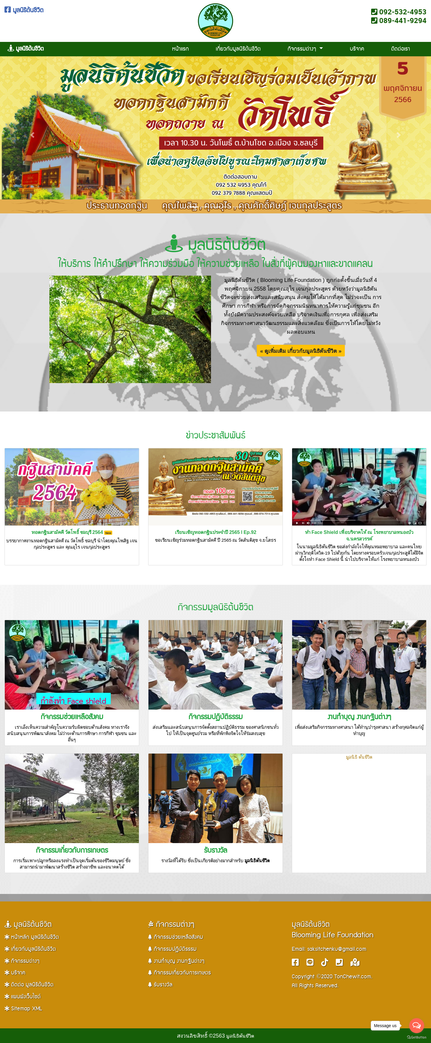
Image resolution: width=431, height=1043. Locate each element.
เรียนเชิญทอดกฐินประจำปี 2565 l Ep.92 (216, 532)
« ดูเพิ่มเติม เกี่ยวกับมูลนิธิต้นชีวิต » (301, 350)
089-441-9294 (399, 20)
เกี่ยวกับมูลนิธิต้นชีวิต (238, 49)
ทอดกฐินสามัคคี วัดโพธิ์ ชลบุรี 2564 (72, 532)
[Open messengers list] (416, 1025)
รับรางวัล (215, 851)
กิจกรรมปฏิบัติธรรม (216, 717)
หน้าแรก (180, 49)
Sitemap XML (23, 1008)
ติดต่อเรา (400, 49)
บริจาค (357, 49)
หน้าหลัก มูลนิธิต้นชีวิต (31, 937)
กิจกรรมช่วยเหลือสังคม (72, 717)
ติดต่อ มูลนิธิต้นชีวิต (29, 984)
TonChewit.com (352, 976)
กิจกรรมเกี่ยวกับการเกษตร (72, 851)
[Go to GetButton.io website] (416, 1037)
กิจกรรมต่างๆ (303, 49)
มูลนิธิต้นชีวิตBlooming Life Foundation (333, 930)
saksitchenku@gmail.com (336, 949)
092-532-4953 (399, 11)
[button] (32, 134)
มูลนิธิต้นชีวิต (23, 10)
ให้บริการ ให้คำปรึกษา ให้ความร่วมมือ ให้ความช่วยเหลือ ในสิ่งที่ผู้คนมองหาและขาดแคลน (215, 264)
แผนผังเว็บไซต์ (22, 996)
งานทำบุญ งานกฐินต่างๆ (359, 717)
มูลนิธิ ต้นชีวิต (359, 757)
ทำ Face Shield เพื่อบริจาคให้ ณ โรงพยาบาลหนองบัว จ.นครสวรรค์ (359, 535)
